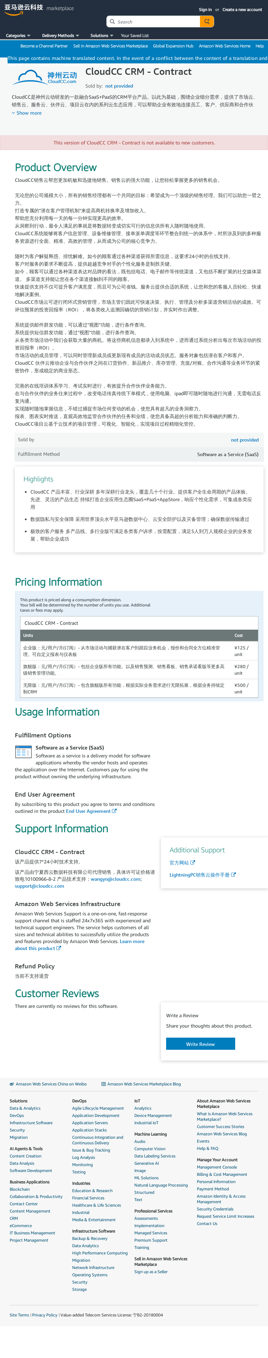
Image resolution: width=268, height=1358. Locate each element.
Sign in (205, 9)
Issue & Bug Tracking (91, 1150)
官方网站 (179, 863)
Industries (81, 1183)
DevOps (17, 1115)
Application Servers (90, 1122)
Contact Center (24, 1203)
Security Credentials (215, 1208)
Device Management (153, 1115)
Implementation (149, 1225)
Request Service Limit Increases (225, 1216)
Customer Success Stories (220, 1126)
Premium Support (151, 1240)
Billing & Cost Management (222, 1174)
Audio (139, 1141)
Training (141, 1247)
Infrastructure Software (31, 1122)
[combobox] (153, 21)
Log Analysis (83, 1157)
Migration (19, 1137)
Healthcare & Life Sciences (96, 1205)
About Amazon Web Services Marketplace (223, 1103)
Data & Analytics (25, 1108)
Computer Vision (149, 1148)
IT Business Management (32, 1232)
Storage (79, 1289)
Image (140, 1170)
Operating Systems (89, 1274)
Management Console (217, 1167)
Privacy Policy (44, 1314)
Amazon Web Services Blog (222, 1133)
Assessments (146, 1218)
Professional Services (153, 1211)
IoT (137, 1100)
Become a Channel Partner (44, 45)
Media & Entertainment (94, 1219)
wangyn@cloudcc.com (116, 879)
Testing (79, 1171)
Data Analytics (85, 1245)
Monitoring (82, 1164)
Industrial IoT (146, 1122)
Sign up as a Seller (151, 1271)
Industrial (80, 1212)
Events (203, 1141)
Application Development (95, 1115)
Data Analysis (22, 1163)
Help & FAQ (207, 1148)
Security (17, 1130)
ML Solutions (146, 1177)
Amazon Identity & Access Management (221, 1198)
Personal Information (216, 1181)
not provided (119, 86)
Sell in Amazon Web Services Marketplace (110, 45)
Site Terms (19, 1314)
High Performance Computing (100, 1252)
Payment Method (213, 1188)
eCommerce (21, 1225)
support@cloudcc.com (39, 886)
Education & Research (92, 1190)
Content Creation (25, 1156)
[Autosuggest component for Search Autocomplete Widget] (207, 21)
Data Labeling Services (154, 1156)
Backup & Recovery (89, 1238)
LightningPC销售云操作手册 (200, 875)
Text (138, 1199)
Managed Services (150, 1232)
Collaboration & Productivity (36, 1196)
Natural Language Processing (161, 1185)
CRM (14, 1218)
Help (260, 45)
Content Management (30, 1211)
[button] (19, 35)
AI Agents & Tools (26, 1148)
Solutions (18, 1100)
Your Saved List (135, 35)
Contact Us (207, 1223)
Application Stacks (89, 1130)
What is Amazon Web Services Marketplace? (224, 1116)
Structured (144, 1192)
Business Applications (29, 1181)
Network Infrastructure (93, 1267)
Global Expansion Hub (173, 45)
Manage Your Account (217, 1159)
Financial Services (88, 1197)
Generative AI (146, 1163)
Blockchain (20, 1189)
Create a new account (242, 9)
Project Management (29, 1240)
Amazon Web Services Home (224, 45)
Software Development (31, 1170)
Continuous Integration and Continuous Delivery (97, 1140)
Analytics (142, 1108)
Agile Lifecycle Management (98, 1108)
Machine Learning (150, 1134)
